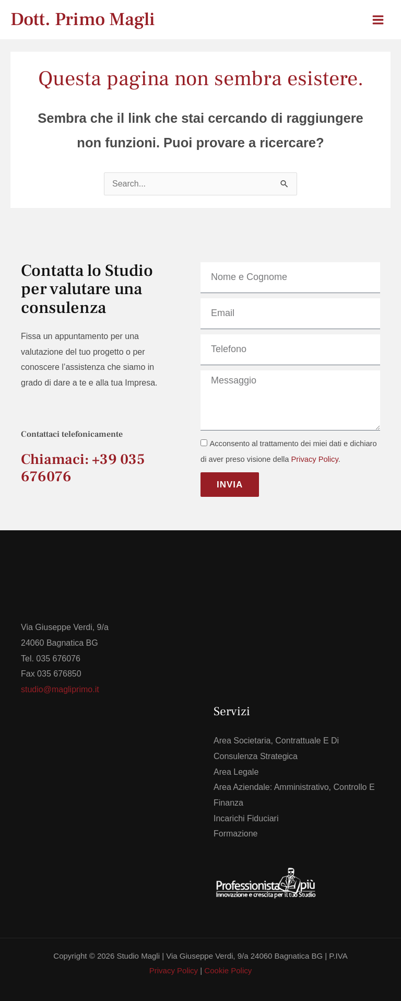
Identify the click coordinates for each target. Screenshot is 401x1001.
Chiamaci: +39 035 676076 (83, 468)
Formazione (235, 833)
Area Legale (236, 771)
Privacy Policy (314, 459)
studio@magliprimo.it (60, 689)
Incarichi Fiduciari (246, 818)
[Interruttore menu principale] (378, 19)
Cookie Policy (228, 970)
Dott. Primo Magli (82, 19)
